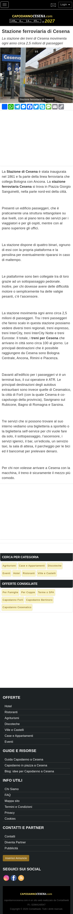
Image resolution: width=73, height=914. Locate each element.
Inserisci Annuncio (16, 858)
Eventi (6, 573)
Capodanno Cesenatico (17, 607)
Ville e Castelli (47, 573)
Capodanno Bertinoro (39, 599)
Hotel (16, 573)
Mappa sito (12, 800)
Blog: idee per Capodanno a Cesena (29, 771)
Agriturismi (9, 565)
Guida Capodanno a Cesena (24, 759)
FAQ (8, 795)
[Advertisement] (36, 136)
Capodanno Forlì (13, 599)
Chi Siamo (12, 789)
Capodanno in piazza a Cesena (26, 765)
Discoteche (55, 565)
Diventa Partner (15, 842)
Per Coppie (28, 592)
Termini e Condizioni (18, 806)
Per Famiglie (10, 592)
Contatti (10, 836)
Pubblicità (11, 848)
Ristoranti (29, 573)
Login (65, 4)
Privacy (10, 812)
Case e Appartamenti (32, 565)
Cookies (10, 818)
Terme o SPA (46, 592)
